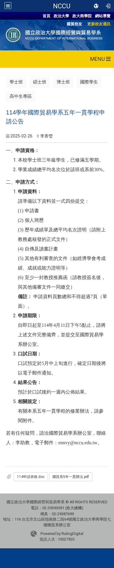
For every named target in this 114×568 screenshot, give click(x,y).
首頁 (46, 16)
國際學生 (89, 82)
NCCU (61, 6)
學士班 (16, 82)
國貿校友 (74, 24)
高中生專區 (21, 96)
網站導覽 (102, 16)
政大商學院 (82, 16)
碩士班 (39, 82)
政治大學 (61, 16)
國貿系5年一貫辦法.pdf (70, 477)
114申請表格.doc (31, 477)
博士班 (63, 82)
